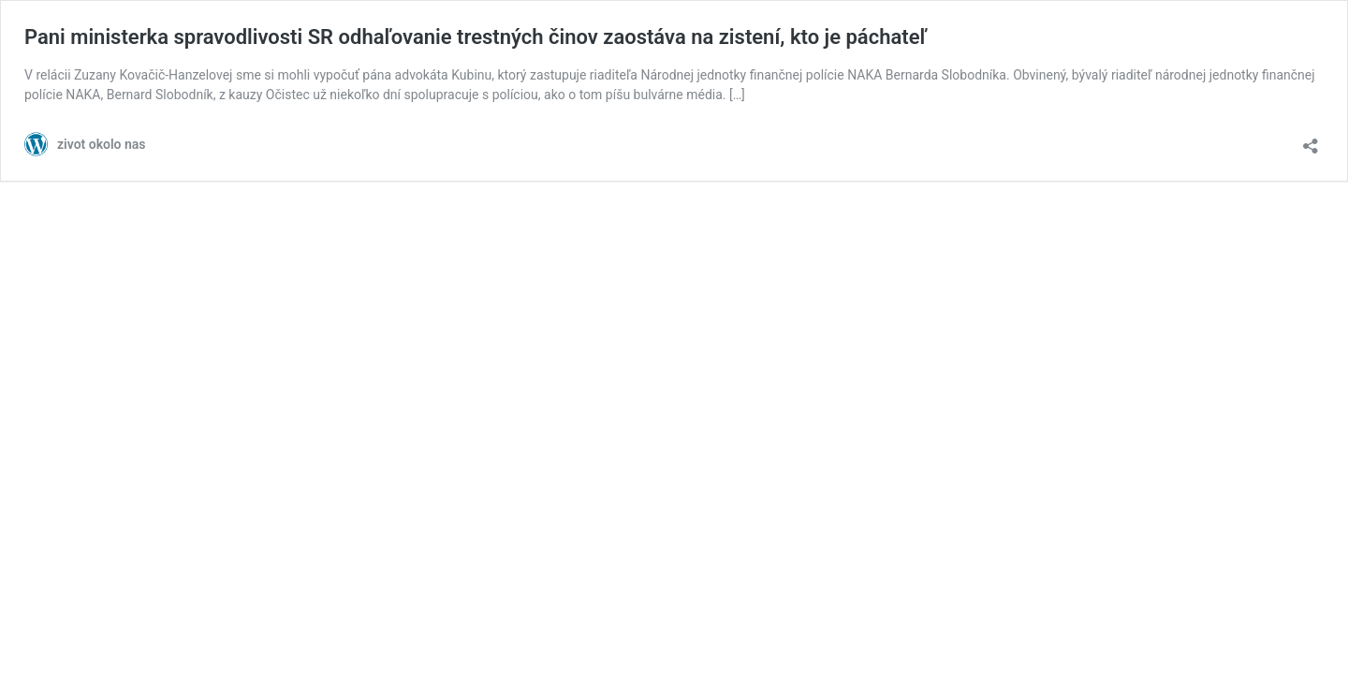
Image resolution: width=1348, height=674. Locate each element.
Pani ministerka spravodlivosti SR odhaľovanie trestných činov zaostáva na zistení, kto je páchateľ (475, 37)
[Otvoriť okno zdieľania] (1310, 139)
